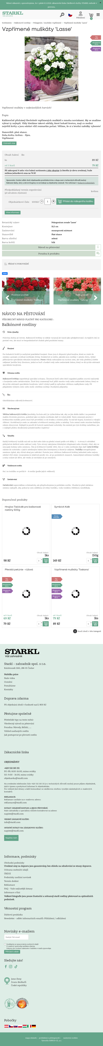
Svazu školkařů (18, 982)
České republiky (19, 985)
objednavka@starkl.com (16, 778)
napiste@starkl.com (14, 813)
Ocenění (8, 681)
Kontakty (8, 689)
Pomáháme (9, 685)
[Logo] (12, 14)
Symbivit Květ (62, 507)
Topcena (96, 37)
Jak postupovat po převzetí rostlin (20, 734)
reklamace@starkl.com (15, 802)
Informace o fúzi (12, 892)
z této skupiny (52, 170)
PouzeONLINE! (56, 516)
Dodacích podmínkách (86, 183)
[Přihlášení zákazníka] (80, 15)
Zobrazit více (9, 143)
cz (70, 15)
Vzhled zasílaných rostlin (16, 731)
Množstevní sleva (96, 43)
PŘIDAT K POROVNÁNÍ (18, 263)
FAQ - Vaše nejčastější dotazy (18, 888)
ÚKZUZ (7, 873)
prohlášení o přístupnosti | (50, 1038)
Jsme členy (16, 978)
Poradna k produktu (48, 253)
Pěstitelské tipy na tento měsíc (18, 719)
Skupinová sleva (96, 49)
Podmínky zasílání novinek (17, 877)
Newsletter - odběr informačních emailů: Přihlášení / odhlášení (35, 918)
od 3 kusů (7, 615)
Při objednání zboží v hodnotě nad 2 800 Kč (25, 704)
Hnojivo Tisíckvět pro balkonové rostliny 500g (23, 508)
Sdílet (5, 273)
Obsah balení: (43, 552)
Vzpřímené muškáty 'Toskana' (71, 569)
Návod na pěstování (49, 247)
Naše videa (9, 678)
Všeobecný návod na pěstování (19, 723)
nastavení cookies (70, 1038)
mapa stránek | (31, 1038)
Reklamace (9, 884)
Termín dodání (11, 881)
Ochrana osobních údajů (16, 869)
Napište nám (11, 838)
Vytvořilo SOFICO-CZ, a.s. (51, 1040)
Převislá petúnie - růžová (19, 569)
